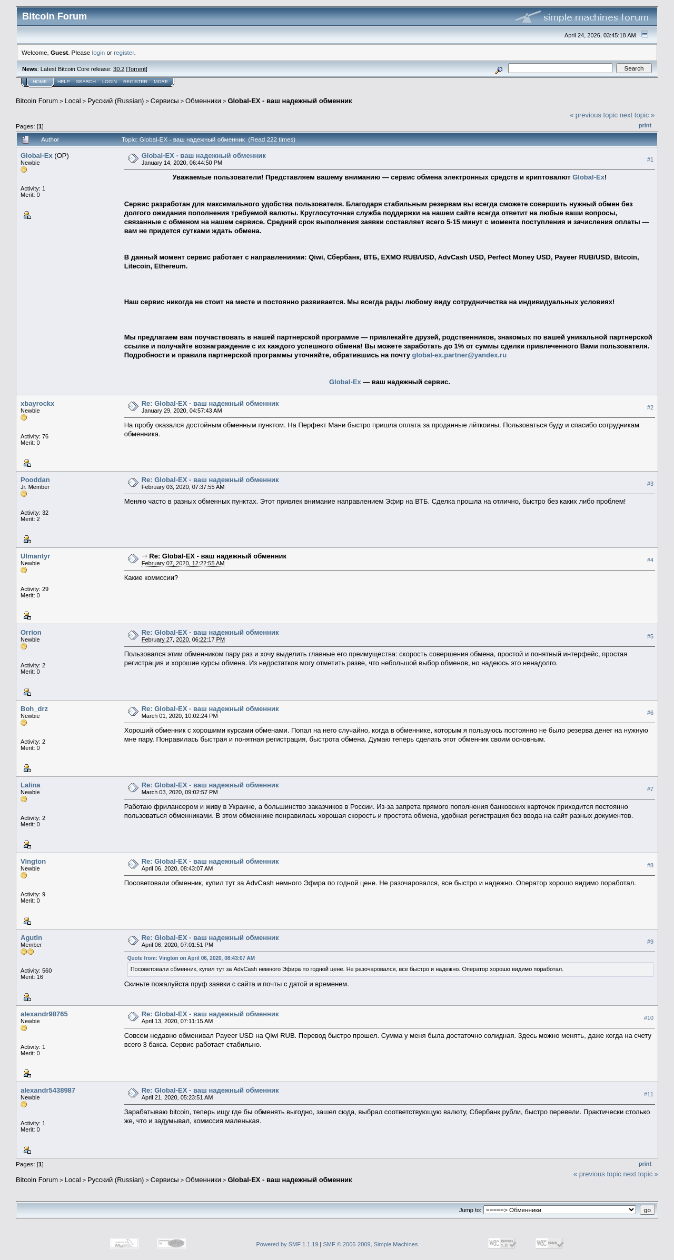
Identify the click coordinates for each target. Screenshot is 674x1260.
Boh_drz (34, 709)
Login (109, 81)
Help (63, 81)
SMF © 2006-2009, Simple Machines (370, 1244)
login (98, 52)
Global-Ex (37, 155)
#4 (650, 560)
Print (645, 125)
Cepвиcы (165, 101)
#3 (650, 484)
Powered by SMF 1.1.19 (287, 1244)
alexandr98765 (44, 1014)
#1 (650, 159)
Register (135, 81)
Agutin (31, 938)
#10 (648, 1018)
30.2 (118, 69)
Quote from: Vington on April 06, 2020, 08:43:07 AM (191, 958)
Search (86, 81)
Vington (33, 861)
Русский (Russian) (115, 101)
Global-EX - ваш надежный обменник (289, 101)
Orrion (31, 632)
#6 (650, 712)
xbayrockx (37, 403)
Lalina (31, 785)
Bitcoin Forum (37, 101)
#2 (650, 407)
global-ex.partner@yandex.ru (459, 355)
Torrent (137, 69)
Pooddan (35, 480)
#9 (650, 941)
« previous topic (594, 115)
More (161, 81)
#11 (648, 1094)
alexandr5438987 (48, 1090)
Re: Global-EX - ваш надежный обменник (210, 403)
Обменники (203, 101)
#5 (650, 636)
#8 (650, 865)
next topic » (637, 115)
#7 (650, 789)
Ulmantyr (35, 556)
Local (73, 101)
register (124, 52)
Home (40, 81)
